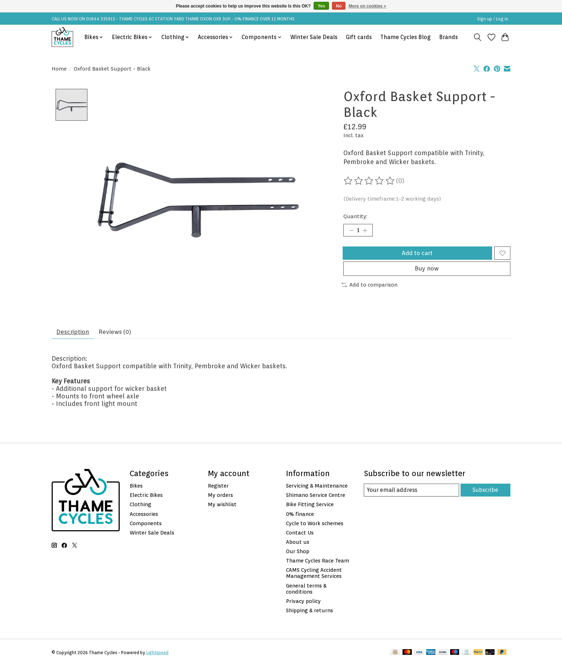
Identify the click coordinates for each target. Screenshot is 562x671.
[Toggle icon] (477, 37)
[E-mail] (411, 495)
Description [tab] (75, 336)
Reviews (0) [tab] (121, 336)
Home (59, 69)
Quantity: (355, 216)
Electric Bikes (146, 500)
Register (218, 491)
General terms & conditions (306, 594)
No (339, 6)
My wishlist (222, 510)
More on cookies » (367, 6)
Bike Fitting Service (310, 510)
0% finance (300, 519)
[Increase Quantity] (367, 231)
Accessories (144, 519)
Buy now (427, 274)
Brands (448, 37)
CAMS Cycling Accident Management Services (314, 578)
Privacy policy (303, 606)
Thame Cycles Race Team (317, 566)
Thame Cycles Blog (405, 37)
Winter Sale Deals (313, 37)
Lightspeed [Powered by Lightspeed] (157, 658)
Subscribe (485, 495)
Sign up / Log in (492, 18)
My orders (220, 500)
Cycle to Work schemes (314, 528)
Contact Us (300, 538)
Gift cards (359, 37)
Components (146, 528)
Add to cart (416, 255)
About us (297, 547)
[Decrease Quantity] (351, 231)
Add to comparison (369, 291)
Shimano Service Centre (315, 500)
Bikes (136, 491)
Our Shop (297, 556)
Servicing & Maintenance (317, 491)
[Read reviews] (369, 181)
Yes (321, 6)
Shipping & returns (309, 616)
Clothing (140, 510)
